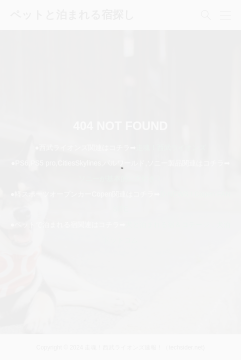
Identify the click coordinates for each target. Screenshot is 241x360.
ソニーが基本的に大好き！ (120, 178)
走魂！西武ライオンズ (171, 148)
